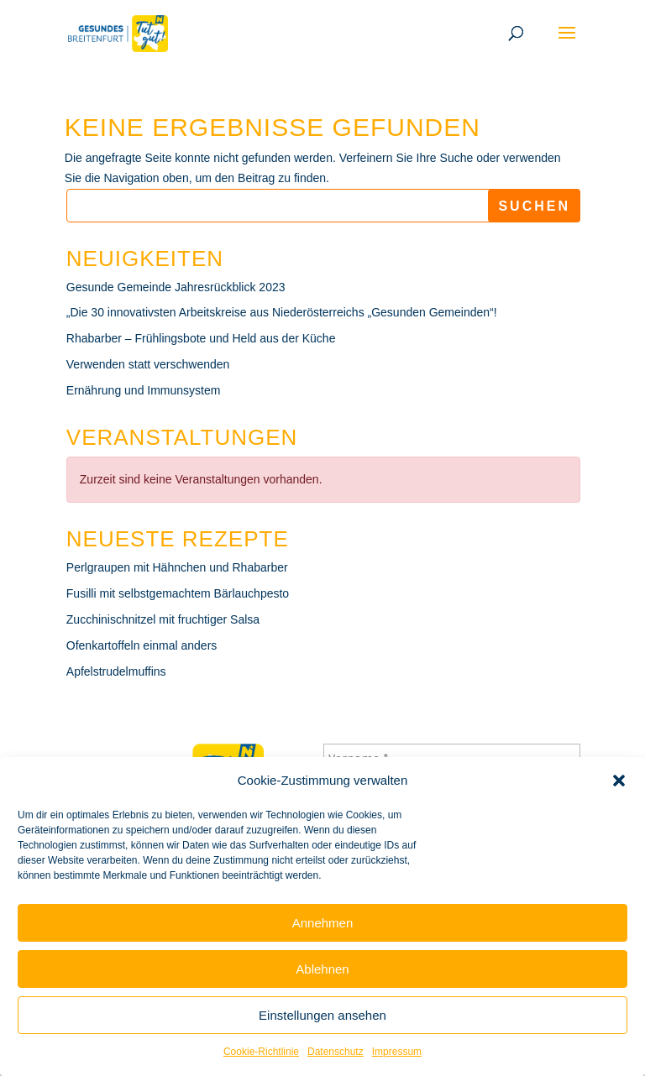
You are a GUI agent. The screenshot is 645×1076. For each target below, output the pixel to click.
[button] (619, 780)
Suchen (534, 206)
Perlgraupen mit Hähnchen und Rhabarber (177, 567)
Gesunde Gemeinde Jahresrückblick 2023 (176, 287)
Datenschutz (335, 1052)
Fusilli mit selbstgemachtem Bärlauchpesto (177, 593)
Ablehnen (322, 969)
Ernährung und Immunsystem (143, 390)
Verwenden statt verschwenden (148, 364)
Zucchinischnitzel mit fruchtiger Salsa (163, 619)
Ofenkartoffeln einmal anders (142, 645)
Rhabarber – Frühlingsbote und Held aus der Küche (201, 338)
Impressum (397, 1052)
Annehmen (323, 923)
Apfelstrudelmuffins (116, 671)
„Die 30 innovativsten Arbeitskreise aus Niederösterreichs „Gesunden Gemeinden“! (281, 312)
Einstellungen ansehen (322, 1015)
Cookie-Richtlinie (261, 1052)
